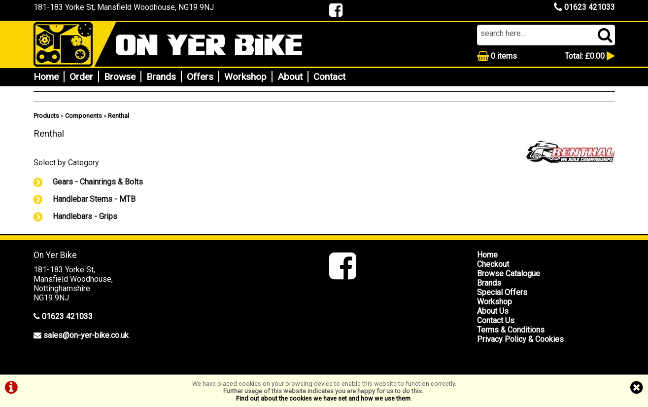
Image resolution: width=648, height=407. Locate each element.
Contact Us (495, 320)
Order (81, 76)
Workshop (245, 76)
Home (46, 76)
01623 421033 (584, 7)
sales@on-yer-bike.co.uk (86, 335)
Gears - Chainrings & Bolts (88, 181)
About (290, 76)
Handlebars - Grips (75, 216)
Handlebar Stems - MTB (85, 199)
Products (46, 115)
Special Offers (502, 292)
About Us (493, 311)
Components (83, 115)
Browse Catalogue (508, 273)
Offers (200, 76)
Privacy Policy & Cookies (520, 339)
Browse (120, 76)
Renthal (118, 115)
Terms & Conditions (511, 329)
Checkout (493, 264)
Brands (161, 76)
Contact (329, 76)
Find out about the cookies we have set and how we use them (323, 398)
